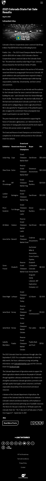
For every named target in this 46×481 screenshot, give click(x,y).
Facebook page (14, 367)
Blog (14, 21)
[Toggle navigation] (41, 3)
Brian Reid (7, 21)
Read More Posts (10, 423)
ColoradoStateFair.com (22, 364)
